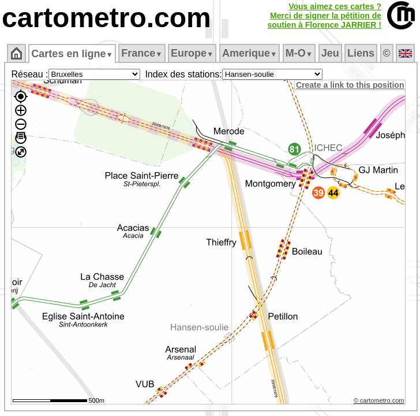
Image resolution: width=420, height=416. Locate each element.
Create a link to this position (350, 85)
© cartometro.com (379, 400)
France (141, 53)
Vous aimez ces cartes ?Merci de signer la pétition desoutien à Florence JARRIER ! (324, 15)
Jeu (330, 53)
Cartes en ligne (71, 54)
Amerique (249, 53)
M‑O (299, 53)
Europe (192, 53)
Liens (360, 53)
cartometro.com (106, 17)
